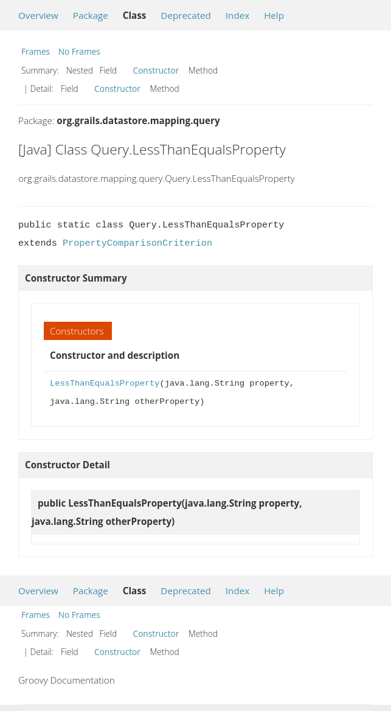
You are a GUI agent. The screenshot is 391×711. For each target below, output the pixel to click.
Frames (35, 51)
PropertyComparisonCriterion (137, 243)
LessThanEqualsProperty (104, 383)
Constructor (156, 70)
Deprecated (186, 15)
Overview (38, 15)
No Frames (79, 51)
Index (237, 15)
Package (90, 15)
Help (274, 15)
